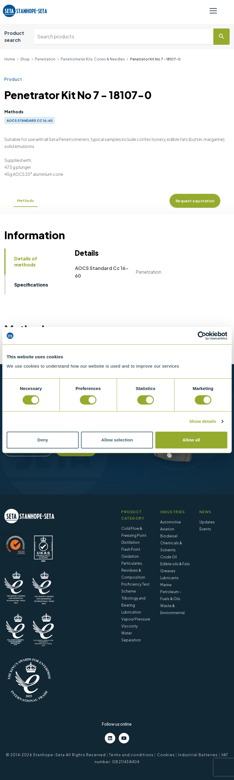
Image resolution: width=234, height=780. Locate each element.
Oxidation (130, 556)
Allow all (191, 439)
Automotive (170, 522)
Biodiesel (168, 536)
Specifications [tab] (31, 285)
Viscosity (129, 626)
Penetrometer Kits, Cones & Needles (93, 59)
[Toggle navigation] (213, 11)
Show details (202, 421)
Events (205, 529)
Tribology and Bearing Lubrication (133, 605)
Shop (25, 59)
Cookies (166, 755)
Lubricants (169, 578)
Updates (207, 522)
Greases (167, 571)
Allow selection (117, 439)
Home (9, 59)
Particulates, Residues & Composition (133, 570)
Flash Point (130, 549)
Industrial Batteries (198, 755)
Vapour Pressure (135, 619)
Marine (166, 585)
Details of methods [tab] (25, 261)
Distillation (130, 542)
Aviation (167, 529)
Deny (42, 439)
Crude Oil (168, 557)
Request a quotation (195, 201)
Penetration (45, 59)
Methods (25, 200)
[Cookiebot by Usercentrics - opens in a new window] (202, 335)
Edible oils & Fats (175, 564)
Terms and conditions (131, 755)
